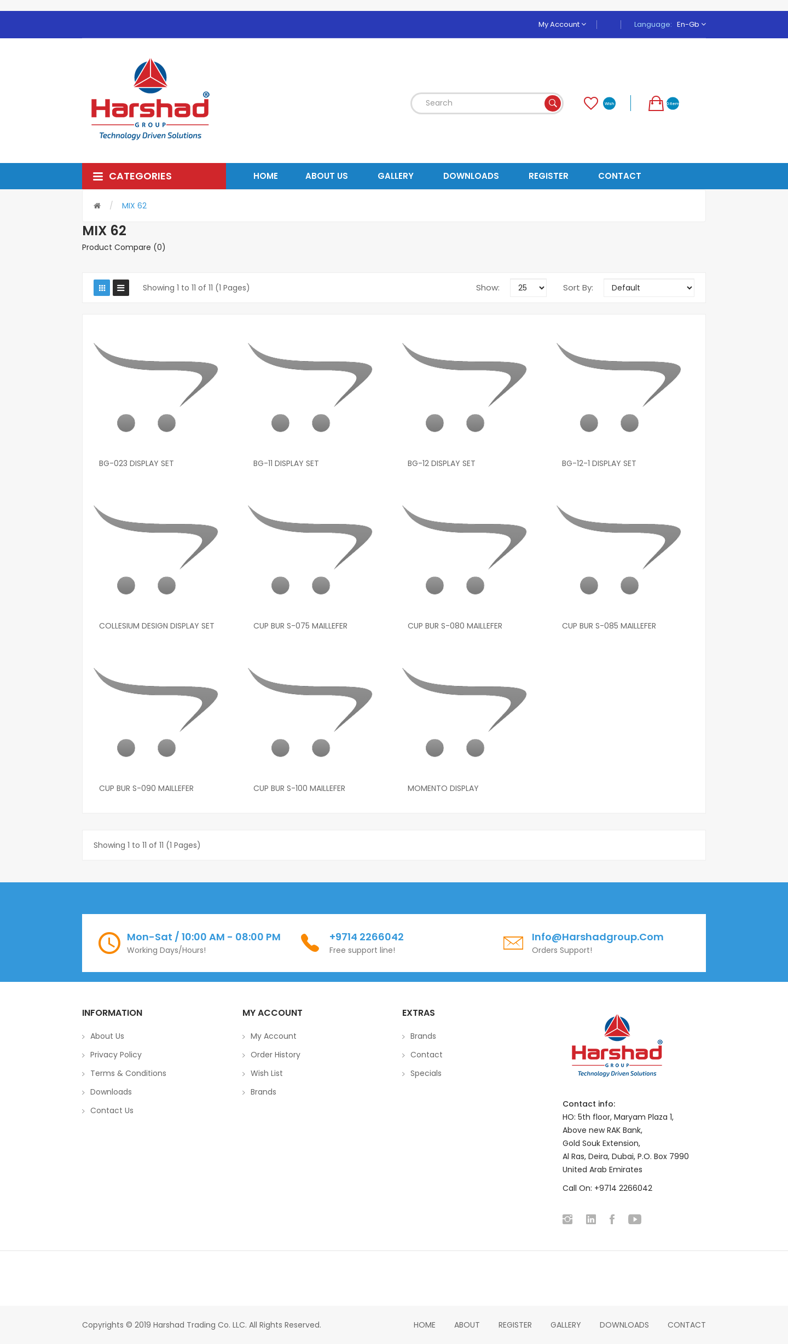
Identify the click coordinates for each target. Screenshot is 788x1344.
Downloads (111, 1091)
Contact (426, 1054)
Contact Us (112, 1110)
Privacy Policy (116, 1054)
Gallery (566, 1324)
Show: (488, 287)
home (425, 1324)
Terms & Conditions (128, 1073)
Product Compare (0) (124, 247)
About (467, 1324)
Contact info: (589, 1103)
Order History (275, 1054)
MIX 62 (134, 205)
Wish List (267, 1073)
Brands (263, 1091)
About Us (107, 1036)
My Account (562, 24)
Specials (426, 1073)
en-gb (691, 24)
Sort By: (578, 287)
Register (515, 1324)
